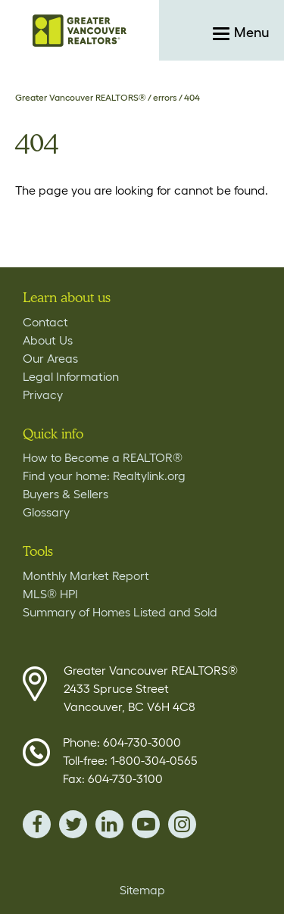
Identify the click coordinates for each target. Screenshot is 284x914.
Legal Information (71, 376)
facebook (37, 824)
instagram (182, 824)
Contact (45, 322)
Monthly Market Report (86, 575)
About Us (48, 340)
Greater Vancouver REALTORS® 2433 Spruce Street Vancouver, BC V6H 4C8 (151, 688)
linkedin (109, 824)
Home (79, 30)
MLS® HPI (50, 593)
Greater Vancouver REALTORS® (80, 97)
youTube (146, 824)
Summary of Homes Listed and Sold (120, 612)
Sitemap (142, 890)
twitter (73, 824)
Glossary (46, 512)
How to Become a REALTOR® (103, 457)
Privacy (43, 394)
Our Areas (50, 358)
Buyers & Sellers (65, 494)
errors (165, 97)
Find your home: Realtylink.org (104, 475)
